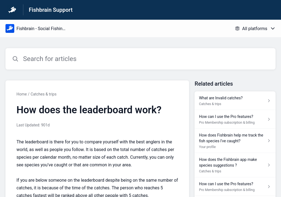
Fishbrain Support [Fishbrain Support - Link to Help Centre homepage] (50, 10)
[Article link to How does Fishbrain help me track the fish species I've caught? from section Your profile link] (235, 141)
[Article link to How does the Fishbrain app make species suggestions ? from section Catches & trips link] (235, 165)
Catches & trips (43, 94)
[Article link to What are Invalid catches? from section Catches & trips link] (235, 100)
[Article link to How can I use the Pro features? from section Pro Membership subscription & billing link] (235, 119)
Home (21, 94)
